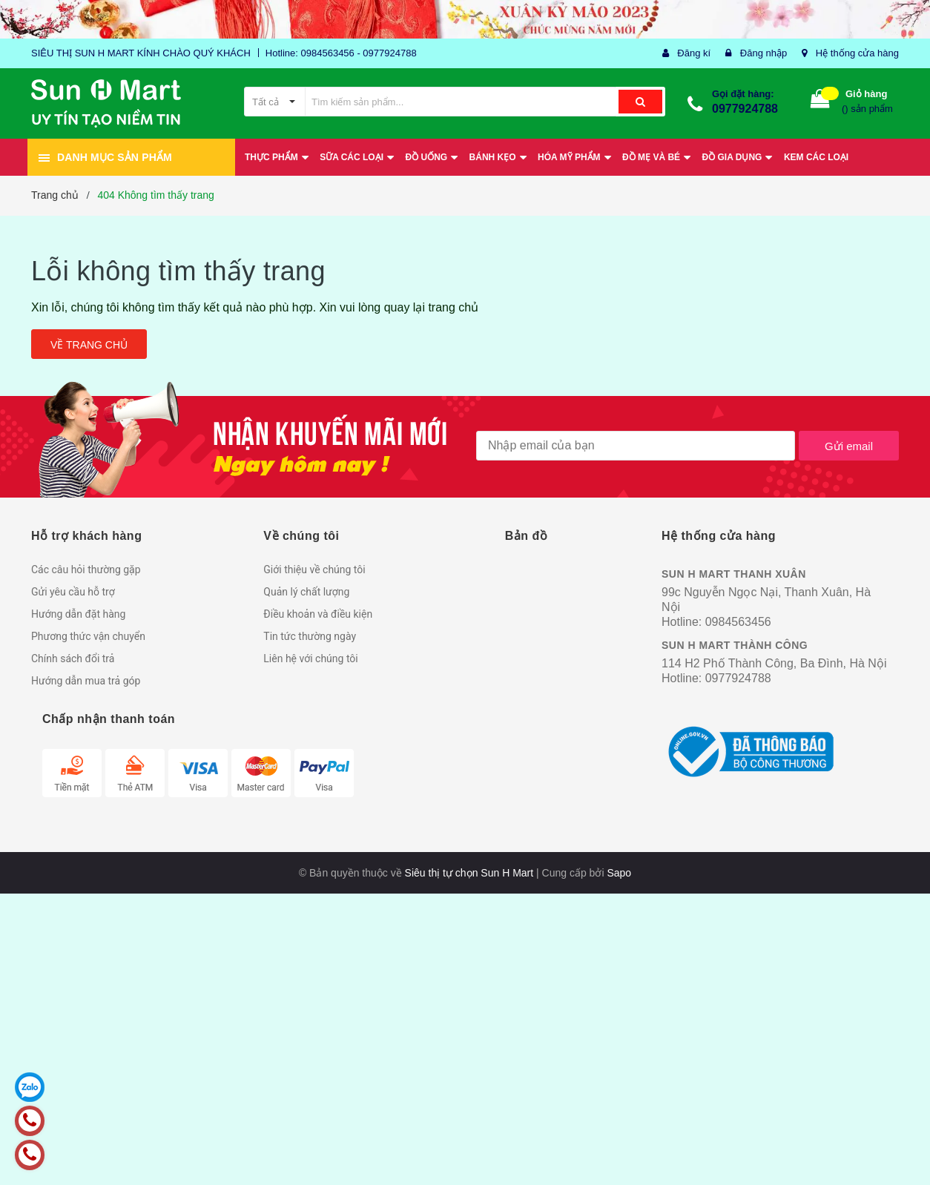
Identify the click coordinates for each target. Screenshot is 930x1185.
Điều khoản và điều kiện (317, 614)
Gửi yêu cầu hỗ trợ (73, 592)
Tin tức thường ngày (309, 636)
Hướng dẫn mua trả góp (85, 681)
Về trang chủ (89, 345)
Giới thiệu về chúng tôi (314, 569)
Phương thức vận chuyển (88, 636)
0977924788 (745, 108)
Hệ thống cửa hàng (857, 53)
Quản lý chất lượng (306, 592)
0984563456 (738, 621)
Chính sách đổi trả (72, 658)
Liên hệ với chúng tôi (310, 658)
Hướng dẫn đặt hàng (78, 614)
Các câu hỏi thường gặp (86, 569)
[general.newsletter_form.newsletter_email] (635, 446)
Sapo (619, 873)
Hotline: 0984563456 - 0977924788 (341, 53)
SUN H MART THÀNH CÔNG (735, 645)
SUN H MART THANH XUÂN (734, 574)
